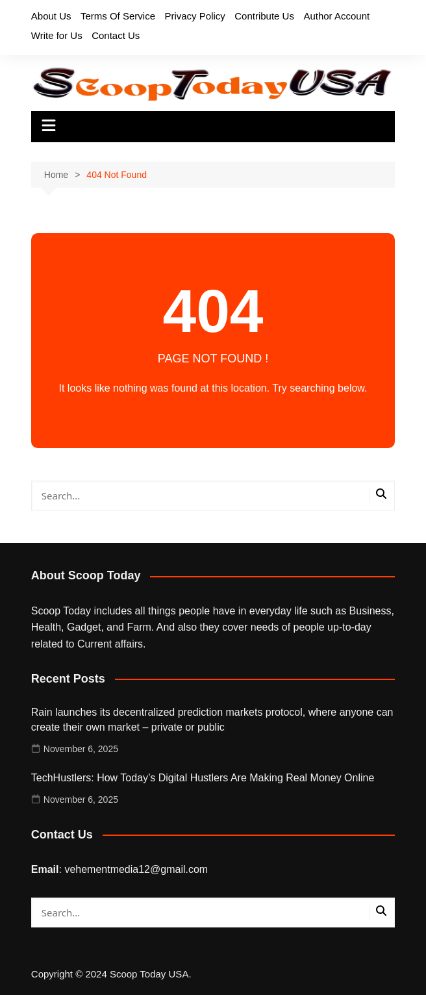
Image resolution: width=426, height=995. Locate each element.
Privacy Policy (194, 15)
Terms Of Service (118, 15)
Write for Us (56, 35)
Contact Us (116, 35)
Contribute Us (264, 15)
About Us (51, 15)
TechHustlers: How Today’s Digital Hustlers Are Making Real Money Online (203, 777)
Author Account (336, 15)
